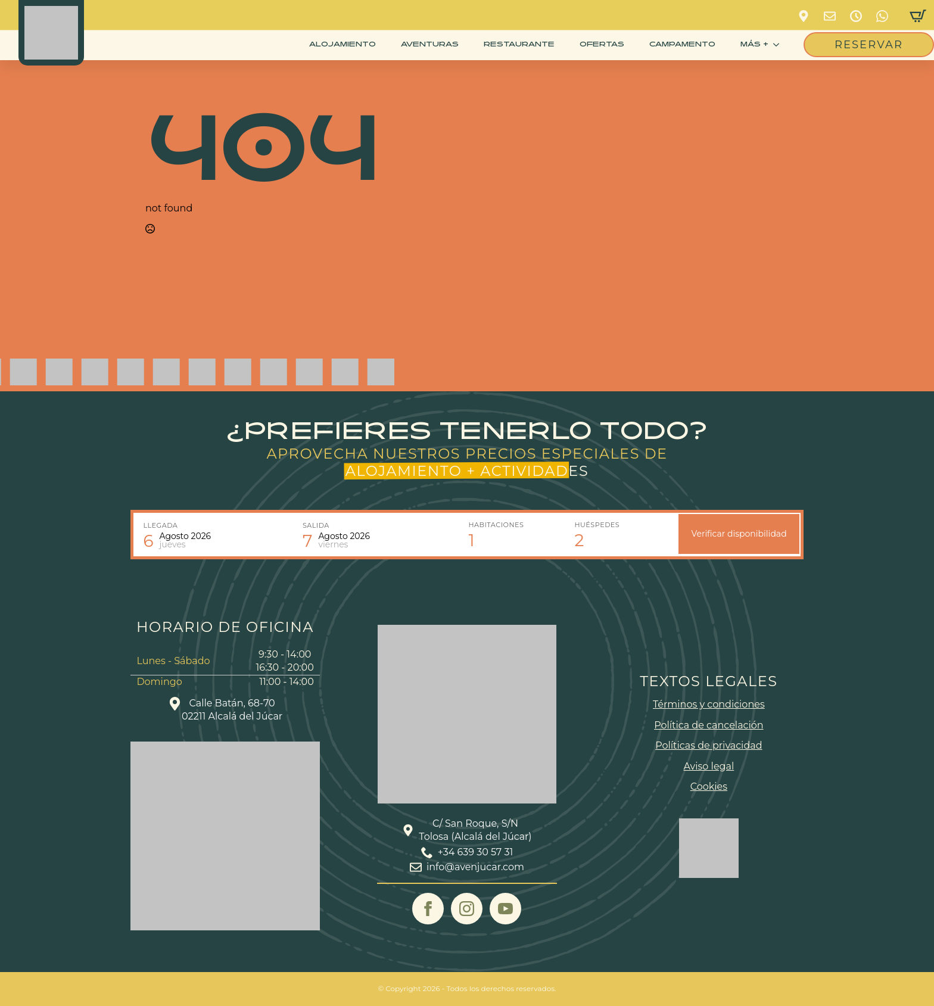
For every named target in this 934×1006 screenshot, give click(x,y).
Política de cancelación (709, 725)
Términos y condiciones (709, 704)
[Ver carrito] (918, 16)
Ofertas (602, 45)
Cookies (708, 786)
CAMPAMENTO (682, 45)
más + (754, 45)
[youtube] (505, 908)
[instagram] (466, 908)
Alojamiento (342, 45)
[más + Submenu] (778, 44)
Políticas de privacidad (708, 745)
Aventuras (430, 45)
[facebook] (428, 908)
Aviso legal (709, 766)
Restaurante (519, 45)
